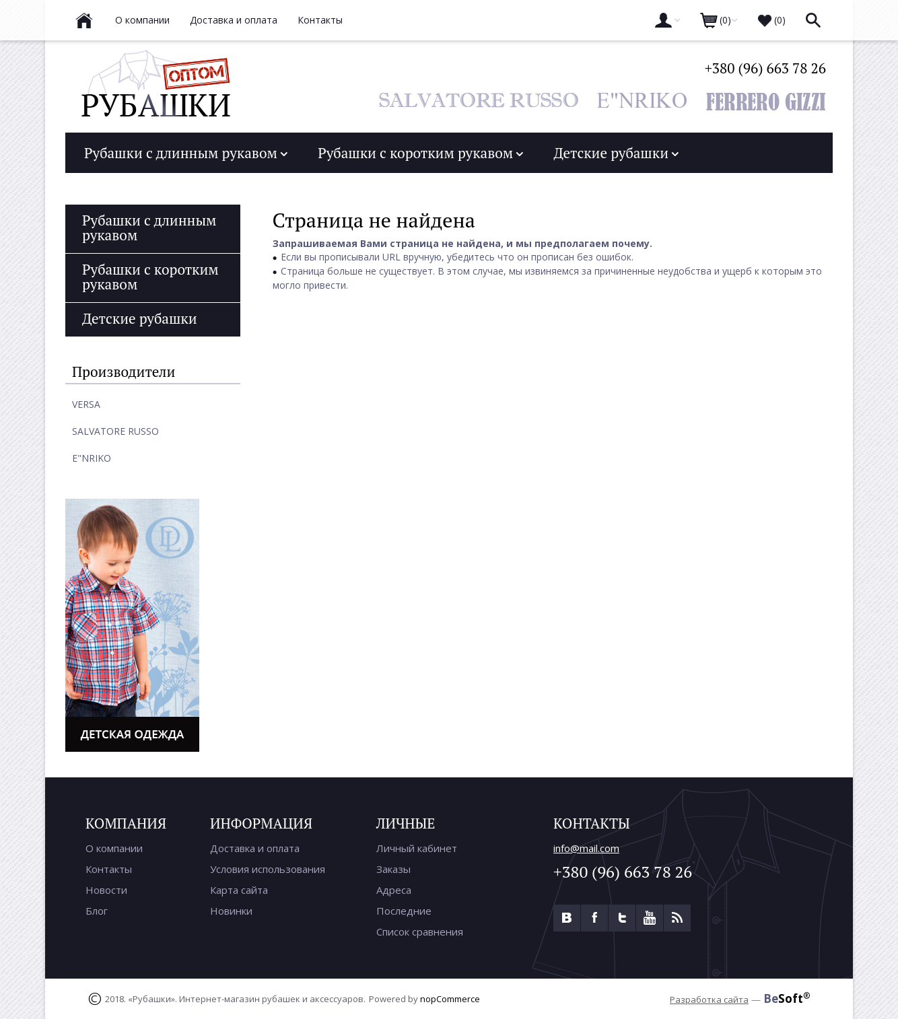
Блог (96, 910)
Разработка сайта (709, 999)
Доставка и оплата (255, 847)
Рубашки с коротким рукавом (420, 152)
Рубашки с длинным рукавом (185, 152)
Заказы (393, 868)
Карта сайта (239, 889)
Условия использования (267, 868)
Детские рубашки (616, 152)
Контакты (108, 868)
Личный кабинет (416, 847)
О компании (114, 847)
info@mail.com (586, 847)
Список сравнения (419, 931)
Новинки (231, 910)
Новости (106, 889)
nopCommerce (450, 998)
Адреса (393, 889)
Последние (403, 910)
